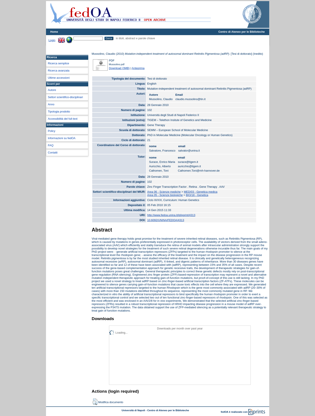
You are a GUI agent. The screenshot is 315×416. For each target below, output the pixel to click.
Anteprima (138, 68)
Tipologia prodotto (59, 111)
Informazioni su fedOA (62, 138)
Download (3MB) (119, 68)
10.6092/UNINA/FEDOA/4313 (165, 220)
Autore (52, 90)
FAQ (51, 145)
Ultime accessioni (59, 77)
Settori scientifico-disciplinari (65, 97)
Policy (51, 131)
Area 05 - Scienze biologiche (165, 195)
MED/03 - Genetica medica (201, 191)
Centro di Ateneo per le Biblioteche (241, 31)
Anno (51, 104)
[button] (94, 402)
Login (52, 40)
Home (54, 31)
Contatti (53, 152)
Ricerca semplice (58, 63)
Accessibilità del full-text (63, 118)
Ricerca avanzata (59, 70)
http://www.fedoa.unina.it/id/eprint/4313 (171, 215)
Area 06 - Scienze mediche (164, 191)
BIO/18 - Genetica (197, 195)
